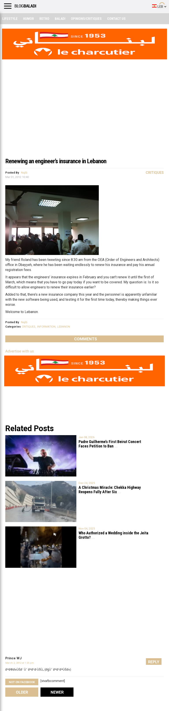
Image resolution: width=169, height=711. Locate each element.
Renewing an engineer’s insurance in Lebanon (55, 161)
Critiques (155, 172)
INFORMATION (46, 326)
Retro (44, 19)
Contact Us (116, 19)
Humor (28, 19)
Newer (57, 692)
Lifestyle (10, 19)
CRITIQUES (28, 326)
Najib (24, 172)
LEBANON (63, 326)
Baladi (60, 19)
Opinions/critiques (86, 19)
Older (22, 692)
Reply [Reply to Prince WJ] (153, 662)
